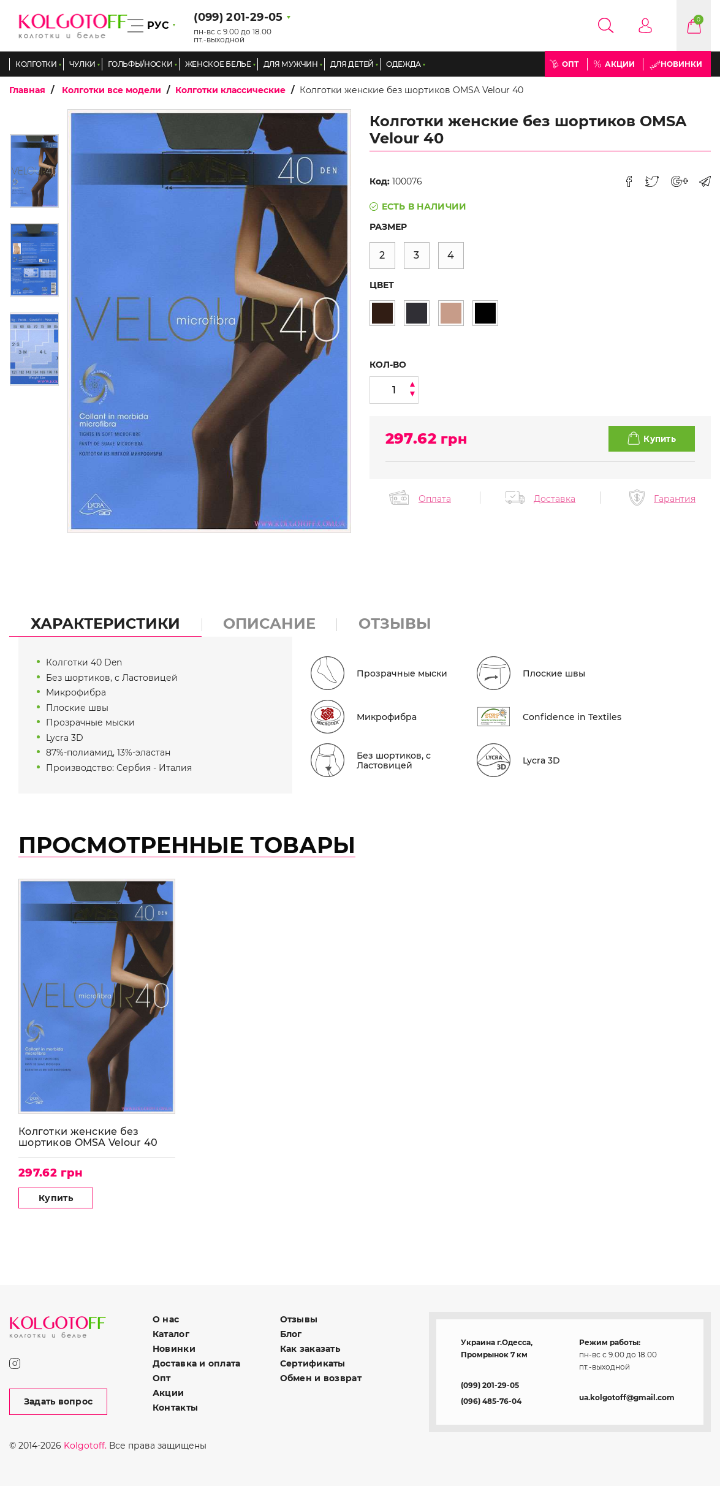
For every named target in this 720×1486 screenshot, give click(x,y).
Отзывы (299, 1319)
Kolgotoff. (85, 1445)
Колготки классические (230, 90)
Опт (570, 64)
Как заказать (310, 1348)
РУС (158, 25)
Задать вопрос (58, 1401)
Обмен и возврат (321, 1378)
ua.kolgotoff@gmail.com (627, 1397)
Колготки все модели (111, 90)
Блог (291, 1334)
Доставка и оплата (197, 1363)
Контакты (175, 1407)
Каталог (171, 1334)
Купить (56, 1198)
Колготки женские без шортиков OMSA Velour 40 (87, 1137)
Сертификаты (313, 1363)
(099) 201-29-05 (490, 1385)
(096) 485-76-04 (491, 1401)
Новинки (681, 64)
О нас (166, 1319)
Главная (27, 90)
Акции (620, 64)
